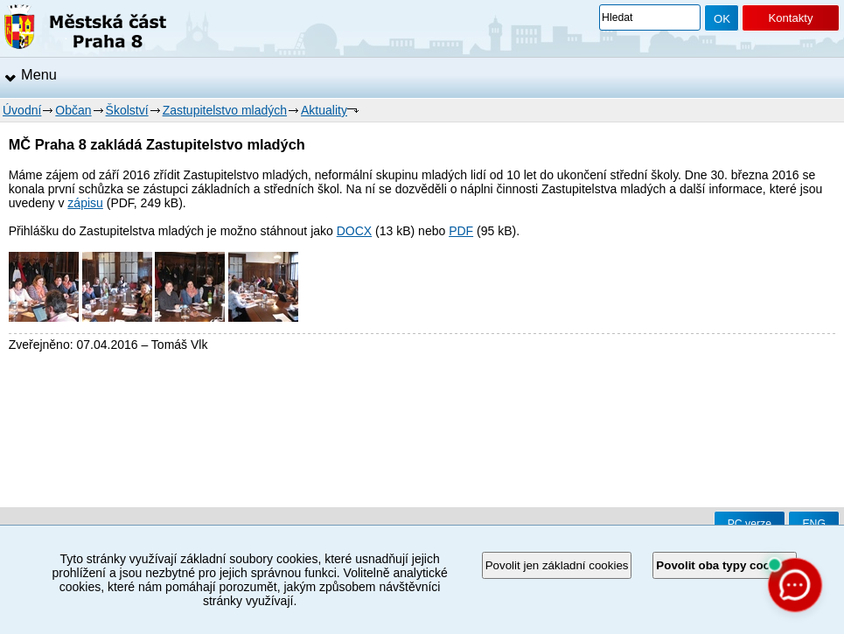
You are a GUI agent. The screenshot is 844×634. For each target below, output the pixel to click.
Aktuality (324, 110)
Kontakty (790, 17)
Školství (127, 110)
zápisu (84, 203)
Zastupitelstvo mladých (225, 110)
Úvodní (22, 110)
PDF (461, 231)
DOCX (354, 231)
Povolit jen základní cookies (557, 565)
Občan (73, 110)
